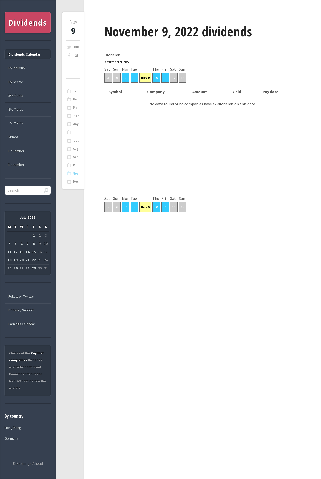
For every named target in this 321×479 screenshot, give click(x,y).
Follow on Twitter (21, 296)
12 (174, 77)
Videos (13, 137)
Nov (76, 173)
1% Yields (15, 123)
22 (34, 260)
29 (34, 268)
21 (28, 260)
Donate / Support (21, 310)
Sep (76, 157)
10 (156, 77)
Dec (76, 181)
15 (34, 252)
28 (28, 268)
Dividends (28, 22)
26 (16, 268)
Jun (76, 132)
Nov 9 (145, 77)
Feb (76, 99)
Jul (76, 140)
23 (77, 55)
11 (165, 77)
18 (10, 260)
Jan (76, 91)
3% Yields (15, 95)
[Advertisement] (202, 160)
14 (28, 252)
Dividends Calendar (24, 54)
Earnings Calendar (21, 324)
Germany (11, 438)
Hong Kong (13, 427)
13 (182, 77)
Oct (76, 165)
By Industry (16, 68)
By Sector (15, 82)
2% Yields (15, 109)
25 (10, 268)
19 (16, 260)
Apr (76, 115)
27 (22, 268)
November (16, 151)
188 (76, 47)
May (75, 124)
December (16, 164)
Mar (76, 107)
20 (22, 260)
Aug (76, 148)
